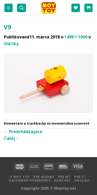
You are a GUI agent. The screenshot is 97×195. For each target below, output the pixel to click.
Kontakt (62, 180)
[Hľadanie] (21, 8)
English (81, 180)
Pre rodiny (43, 177)
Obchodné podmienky (29, 180)
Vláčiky (11, 43)
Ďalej (11, 138)
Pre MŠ (64, 177)
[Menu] (8, 8)
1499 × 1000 (75, 37)
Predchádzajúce (23, 131)
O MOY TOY (20, 177)
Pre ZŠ (80, 177)
